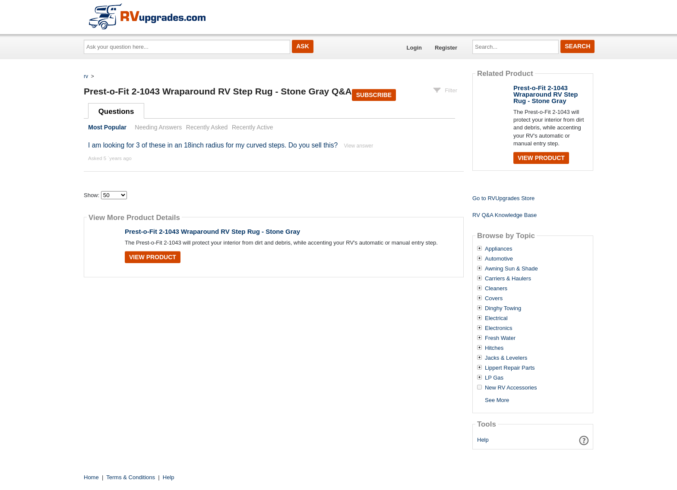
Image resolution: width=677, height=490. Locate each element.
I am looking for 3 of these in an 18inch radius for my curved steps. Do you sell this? (213, 145)
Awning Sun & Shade (511, 269)
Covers (494, 298)
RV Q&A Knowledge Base (504, 215)
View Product (152, 257)
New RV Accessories (511, 388)
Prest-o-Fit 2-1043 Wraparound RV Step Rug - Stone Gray (212, 231)
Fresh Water (500, 338)
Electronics (498, 328)
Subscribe (374, 94)
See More (497, 400)
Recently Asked (207, 127)
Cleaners (496, 289)
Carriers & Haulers (508, 279)
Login (414, 47)
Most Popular (107, 127)
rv (86, 76)
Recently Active (252, 127)
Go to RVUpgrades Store (503, 198)
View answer (358, 146)
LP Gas (494, 378)
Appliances (498, 249)
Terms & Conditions (130, 477)
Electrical (496, 318)
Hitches (494, 348)
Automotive (499, 259)
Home (91, 477)
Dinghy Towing (503, 308)
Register (446, 47)
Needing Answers (158, 127)
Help (483, 440)
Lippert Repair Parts (510, 368)
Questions (116, 111)
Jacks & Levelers (506, 358)
